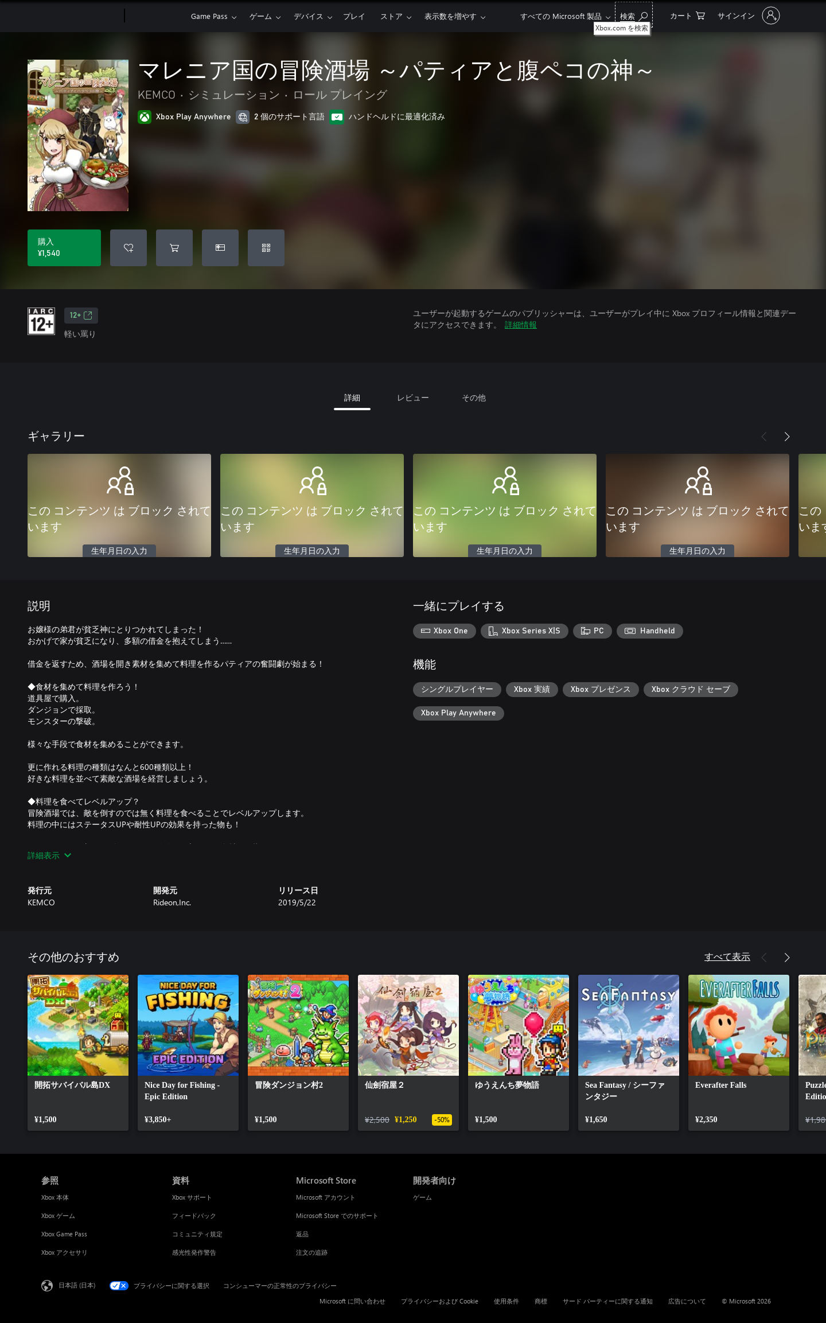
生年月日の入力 (119, 551)
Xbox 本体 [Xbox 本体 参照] (55, 1197)
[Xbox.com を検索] (634, 15)
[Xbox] (156, 16)
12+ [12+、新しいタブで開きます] (81, 315)
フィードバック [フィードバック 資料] (194, 1215)
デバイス (309, 16)
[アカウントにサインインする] (748, 15)
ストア (391, 16)
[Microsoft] (80, 16)
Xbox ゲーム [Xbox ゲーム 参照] (58, 1215)
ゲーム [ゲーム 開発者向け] (422, 1197)
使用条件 (506, 1301)
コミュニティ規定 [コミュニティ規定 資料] (197, 1234)
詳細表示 (49, 855)
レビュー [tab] (413, 397)
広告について (687, 1301)
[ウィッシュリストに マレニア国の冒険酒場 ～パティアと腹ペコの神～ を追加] (128, 247)
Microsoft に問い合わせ (352, 1301)
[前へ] (764, 437)
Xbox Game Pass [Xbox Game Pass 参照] (64, 1234)
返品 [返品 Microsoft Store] (302, 1234)
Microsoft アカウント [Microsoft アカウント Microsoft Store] (326, 1197)
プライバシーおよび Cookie (439, 1301)
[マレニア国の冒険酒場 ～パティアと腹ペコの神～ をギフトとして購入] (220, 247)
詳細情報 (521, 324)
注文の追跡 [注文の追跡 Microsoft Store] (312, 1252)
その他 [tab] (474, 397)
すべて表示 (727, 956)
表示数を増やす (450, 16)
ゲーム (261, 16)
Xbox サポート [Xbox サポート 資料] (192, 1197)
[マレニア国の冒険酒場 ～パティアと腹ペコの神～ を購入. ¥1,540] (64, 247)
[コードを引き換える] (266, 247)
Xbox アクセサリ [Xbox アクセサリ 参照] (64, 1252)
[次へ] (787, 437)
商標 (541, 1301)
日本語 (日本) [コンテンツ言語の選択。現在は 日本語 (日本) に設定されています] (77, 1285)
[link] (78, 1053)
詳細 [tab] (352, 397)
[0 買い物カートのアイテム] (687, 14)
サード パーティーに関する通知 (608, 1301)
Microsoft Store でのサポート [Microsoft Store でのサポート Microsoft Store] (337, 1215)
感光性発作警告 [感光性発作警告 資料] (194, 1252)
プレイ (354, 16)
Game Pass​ (209, 16)
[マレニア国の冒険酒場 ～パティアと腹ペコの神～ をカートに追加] (174, 247)
